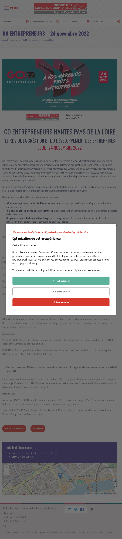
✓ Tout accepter (61, 280)
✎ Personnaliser (61, 291)
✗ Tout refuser (61, 302)
